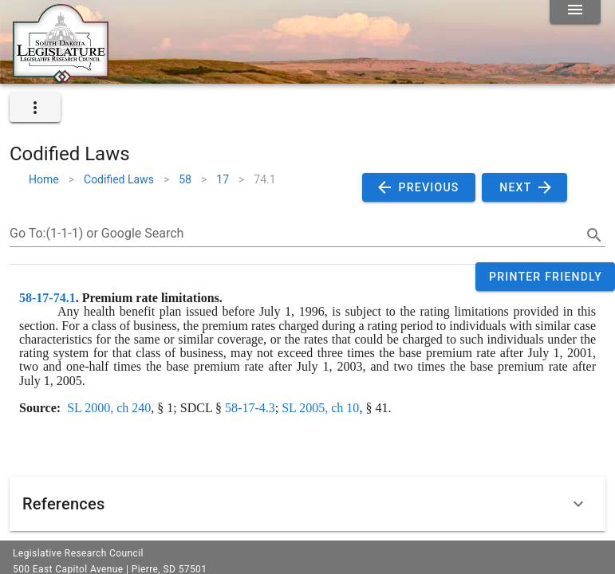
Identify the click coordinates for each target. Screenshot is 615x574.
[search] (594, 235)
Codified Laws (119, 179)
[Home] (60, 77)
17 (222, 179)
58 (185, 179)
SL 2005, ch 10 (320, 408)
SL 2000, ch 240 (109, 408)
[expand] (35, 107)
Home (44, 179)
